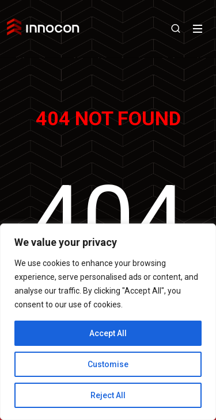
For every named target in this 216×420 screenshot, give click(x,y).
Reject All (108, 395)
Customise (108, 364)
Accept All (108, 333)
